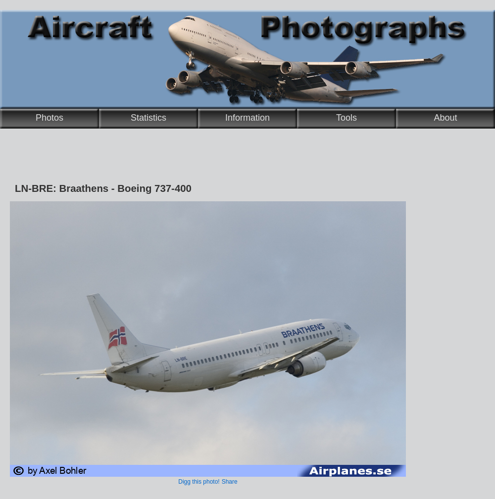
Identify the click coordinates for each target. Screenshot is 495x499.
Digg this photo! (198, 481)
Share (230, 481)
